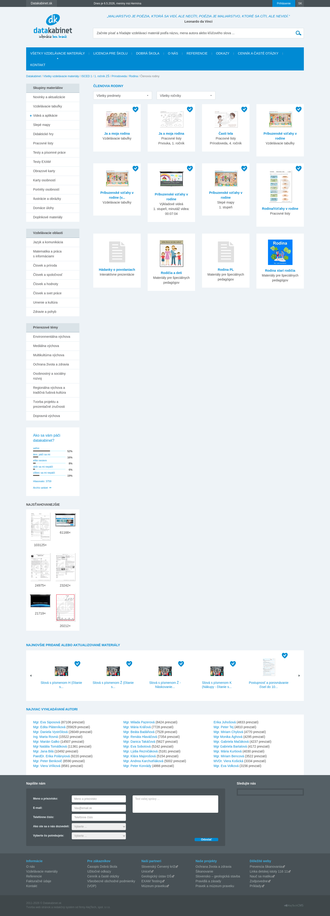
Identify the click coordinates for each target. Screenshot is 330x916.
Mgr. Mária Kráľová (137, 727)
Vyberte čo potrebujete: (48, 835)
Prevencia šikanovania (266, 866)
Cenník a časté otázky (258, 53)
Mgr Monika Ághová (228, 737)
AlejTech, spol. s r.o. (98, 907)
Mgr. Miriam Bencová (229, 756)
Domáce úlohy (43, 208)
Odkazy (223, 53)
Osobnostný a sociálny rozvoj (49, 376)
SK (300, 3)
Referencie (197, 53)
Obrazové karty (44, 171)
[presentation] (168, 824)
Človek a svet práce (47, 293)
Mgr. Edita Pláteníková (49, 727)
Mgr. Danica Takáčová (139, 741)
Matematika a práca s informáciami (47, 254)
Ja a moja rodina (117, 133)
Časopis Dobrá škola (102, 866)
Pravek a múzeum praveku (215, 886)
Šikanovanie (204, 871)
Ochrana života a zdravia (51, 364)
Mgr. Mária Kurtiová (228, 751)
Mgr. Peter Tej (223, 727)
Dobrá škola (147, 53)
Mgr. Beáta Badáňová (139, 732)
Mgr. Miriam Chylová (228, 732)
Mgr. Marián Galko (46, 741)
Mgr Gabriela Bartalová (230, 746)
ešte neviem (40, 460)
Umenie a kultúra (45, 302)
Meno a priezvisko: (45, 798)
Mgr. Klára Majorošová (139, 756)
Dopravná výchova (46, 416)
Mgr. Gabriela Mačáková (231, 741)
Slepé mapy (41, 125)
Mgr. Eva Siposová (46, 722)
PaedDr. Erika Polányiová (51, 756)
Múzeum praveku (153, 886)
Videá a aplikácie (45, 115)
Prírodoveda (119, 76)
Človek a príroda (45, 265)
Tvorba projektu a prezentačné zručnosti (49, 404)
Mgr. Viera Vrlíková (46, 766)
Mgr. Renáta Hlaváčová (140, 737)
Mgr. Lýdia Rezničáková (140, 751)
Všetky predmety (109, 95)
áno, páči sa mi (41, 454)
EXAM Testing (151, 881)
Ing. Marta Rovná (45, 737)
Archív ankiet (40, 487)
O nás (173, 53)
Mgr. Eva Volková (226, 766)
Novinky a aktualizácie (49, 97)
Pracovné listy (43, 143)
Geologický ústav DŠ (156, 876)
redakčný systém (64, 907)
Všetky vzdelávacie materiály (57, 53)
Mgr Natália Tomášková (50, 746)
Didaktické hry (43, 134)
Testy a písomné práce (49, 152)
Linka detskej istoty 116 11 (269, 871)
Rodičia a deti (171, 273)
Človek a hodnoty (45, 284)
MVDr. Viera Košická (228, 761)
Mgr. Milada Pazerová (139, 722)
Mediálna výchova (46, 346)
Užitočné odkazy (99, 871)
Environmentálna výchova (51, 336)
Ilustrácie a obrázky (47, 199)
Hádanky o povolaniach (117, 269)
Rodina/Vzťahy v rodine (280, 208)
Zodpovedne (259, 881)
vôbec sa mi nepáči (44, 472)
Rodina (133, 76)
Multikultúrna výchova (48, 355)
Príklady (256, 886)
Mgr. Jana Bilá (43, 751)
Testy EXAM (42, 162)
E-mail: (37, 807)
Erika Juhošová (225, 722)
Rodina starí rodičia (280, 270)
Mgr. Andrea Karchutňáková (143, 761)
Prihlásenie (284, 3)
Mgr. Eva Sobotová (137, 746)
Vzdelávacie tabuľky (47, 106)
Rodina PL (226, 269)
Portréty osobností (46, 189)
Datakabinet (33, 76)
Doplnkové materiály (47, 217)
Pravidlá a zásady (208, 881)
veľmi (36, 448)
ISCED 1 (86, 76)
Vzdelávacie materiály (42, 871)
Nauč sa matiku (261, 876)
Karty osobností (44, 180)
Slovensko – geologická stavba (218, 876)
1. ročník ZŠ (101, 76)
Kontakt (37, 65)
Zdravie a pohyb (44, 311)
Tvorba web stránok (38, 907)
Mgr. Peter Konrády (137, 766)
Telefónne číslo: (43, 817)
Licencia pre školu (110, 53)
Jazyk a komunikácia (48, 242)
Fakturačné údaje (38, 881)
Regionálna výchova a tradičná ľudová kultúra (49, 390)
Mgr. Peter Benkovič (47, 761)
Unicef (146, 871)
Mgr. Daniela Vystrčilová (50, 732)
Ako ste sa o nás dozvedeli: (51, 826)
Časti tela (225, 133)
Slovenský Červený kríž (158, 866)
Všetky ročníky (170, 95)
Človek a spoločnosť (47, 275)
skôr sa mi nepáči (43, 466)
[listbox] (122, 95)
